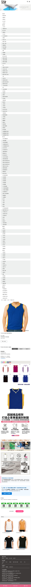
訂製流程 (4, 252)
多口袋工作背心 (5, 109)
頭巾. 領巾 (4, 63)
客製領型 (4, 127)
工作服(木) (4, 107)
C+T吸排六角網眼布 (5, 189)
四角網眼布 (4, 195)
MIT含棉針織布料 (5, 175)
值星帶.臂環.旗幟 (5, 96)
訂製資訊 (3, 250)
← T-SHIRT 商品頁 (19, 511)
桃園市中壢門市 (5, 294)
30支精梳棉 (4, 180)
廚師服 (4, 37)
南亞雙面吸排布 (5, 169)
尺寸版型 (4, 259)
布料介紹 (3, 136)
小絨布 (4, 200)
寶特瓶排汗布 (5, 153)
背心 (3, 65)
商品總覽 (3, 560)
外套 (3, 76)
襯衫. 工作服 (4, 43)
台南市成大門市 (5, 298)
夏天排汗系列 (5, 173)
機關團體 (4, 120)
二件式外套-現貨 (5, 85)
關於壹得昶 (4, 15)
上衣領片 (4, 237)
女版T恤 (4, 263)
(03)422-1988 (5, 576)
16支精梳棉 (4, 182)
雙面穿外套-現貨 (5, 83)
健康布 (4, 204)
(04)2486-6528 (5, 578)
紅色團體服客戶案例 (5, 131)
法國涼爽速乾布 (5, 151)
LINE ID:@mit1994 (10, 578)
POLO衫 (4, 34)
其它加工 (4, 244)
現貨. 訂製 (4, 39)
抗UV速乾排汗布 (5, 149)
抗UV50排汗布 (5, 147)
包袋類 (4, 94)
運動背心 (4, 122)
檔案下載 (4, 285)
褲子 (3, 87)
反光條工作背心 (5, 111)
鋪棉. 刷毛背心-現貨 (5, 74)
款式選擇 (4, 233)
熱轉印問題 (4, 283)
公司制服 (4, 116)
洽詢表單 (15, 585)
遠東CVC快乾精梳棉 (6, 193)
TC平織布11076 (5, 211)
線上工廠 (4, 21)
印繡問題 (4, 279)
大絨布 (4, 202)
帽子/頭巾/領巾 (5, 56)
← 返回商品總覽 (11, 511)
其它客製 (4, 98)
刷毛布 (4, 206)
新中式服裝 (4, 129)
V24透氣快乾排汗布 (5, 144)
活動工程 (4, 118)
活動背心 (4, 272)
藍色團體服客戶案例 (5, 133)
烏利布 (4, 217)
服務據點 (5, 585)
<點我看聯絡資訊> (3, 358)
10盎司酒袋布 (5, 222)
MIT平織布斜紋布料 (5, 208)
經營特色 (4, 19)
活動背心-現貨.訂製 (5, 67)
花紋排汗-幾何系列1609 (6, 162)
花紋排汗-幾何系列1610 (6, 164)
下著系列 (4, 105)
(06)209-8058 (5, 580)
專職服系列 (4, 45)
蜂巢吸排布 (4, 171)
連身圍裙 (4, 52)
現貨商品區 (4, 100)
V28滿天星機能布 (5, 142)
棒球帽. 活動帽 (5, 61)
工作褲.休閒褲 (5, 89)
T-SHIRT (4, 26)
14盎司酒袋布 (5, 224)
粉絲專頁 (26, 585)
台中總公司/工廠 (5, 296)
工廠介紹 (3, 13)
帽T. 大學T (4, 30)
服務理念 (4, 17)
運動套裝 (4, 32)
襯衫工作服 (4, 270)
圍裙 (3, 50)
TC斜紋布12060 (5, 213)
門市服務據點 (4, 569)
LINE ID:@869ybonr (10, 580)
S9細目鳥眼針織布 (5, 158)
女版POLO (4, 266)
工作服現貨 (4, 48)
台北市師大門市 (5, 292)
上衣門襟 (4, 239)
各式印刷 (4, 230)
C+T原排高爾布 (5, 186)
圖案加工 (4, 228)
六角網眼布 (4, 197)
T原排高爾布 (4, 140)
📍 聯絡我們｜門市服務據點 (7, 493)
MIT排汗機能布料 (5, 138)
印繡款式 (3, 226)
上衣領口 (4, 235)
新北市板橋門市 (5, 290)
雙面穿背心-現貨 (5, 72)
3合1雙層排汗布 (5, 191)
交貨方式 (4, 257)
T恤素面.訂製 (4, 28)
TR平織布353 (5, 215)
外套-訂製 (4, 78)
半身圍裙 (4, 54)
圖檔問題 (4, 281)
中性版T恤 (4, 261)
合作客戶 (14, 558)
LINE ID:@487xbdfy (10, 576)
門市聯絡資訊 (5, 288)
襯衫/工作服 (4, 41)
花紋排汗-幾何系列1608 (6, 160)
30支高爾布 (4, 184)
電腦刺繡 (4, 248)
